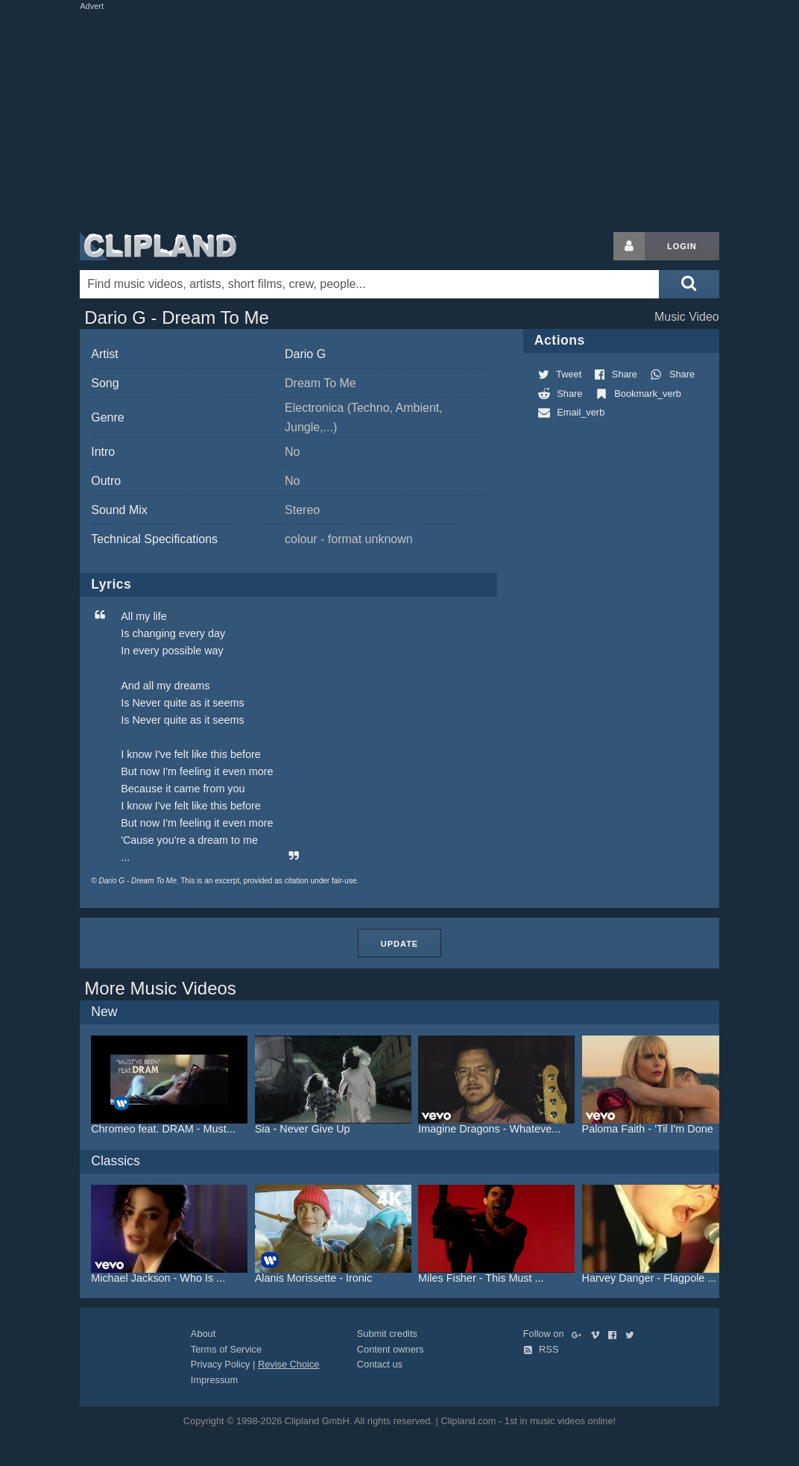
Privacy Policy (220, 1364)
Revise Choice (289, 1364)
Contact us (379, 1364)
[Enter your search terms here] (369, 284)
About (203, 1333)
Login (682, 246)
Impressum (214, 1379)
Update (399, 943)
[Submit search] (689, 284)
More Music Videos (160, 988)
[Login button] (629, 246)
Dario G (305, 354)
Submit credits (387, 1333)
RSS (541, 1349)
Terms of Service (226, 1349)
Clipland (158, 246)
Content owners (390, 1349)
